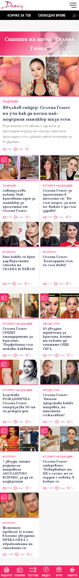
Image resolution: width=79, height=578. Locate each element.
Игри (59, 571)
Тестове (33, 571)
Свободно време (52, 15)
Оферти (72, 571)
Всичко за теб (19, 15)
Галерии (19, 571)
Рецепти (6, 571)
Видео (46, 571)
